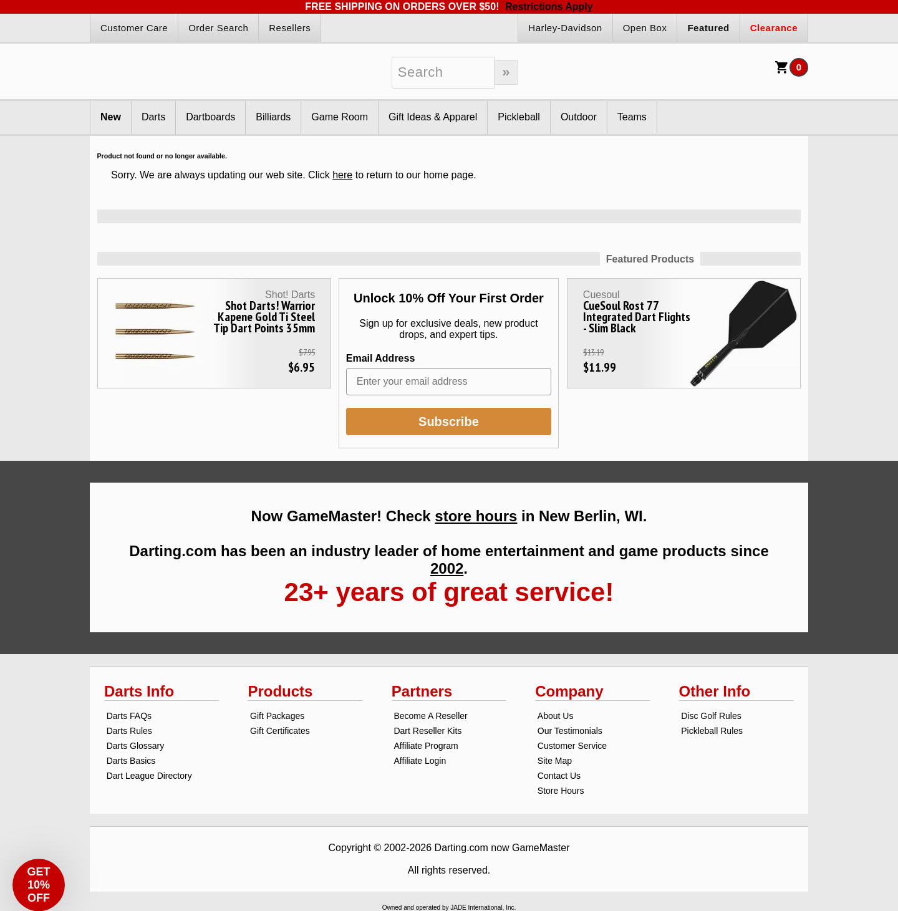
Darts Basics (131, 761)
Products (280, 691)
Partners (422, 691)
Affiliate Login (419, 761)
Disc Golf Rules (711, 716)
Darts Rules (129, 731)
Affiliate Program (425, 746)
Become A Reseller (430, 716)
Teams (632, 117)
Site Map (555, 761)
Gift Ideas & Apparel (433, 117)
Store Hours (561, 791)
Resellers (290, 27)
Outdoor (579, 117)
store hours (476, 516)
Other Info (715, 691)
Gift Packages (277, 716)
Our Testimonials (570, 731)
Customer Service (572, 746)
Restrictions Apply (549, 6)
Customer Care (134, 27)
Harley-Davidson (565, 27)
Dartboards (210, 117)
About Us (556, 716)
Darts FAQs (129, 716)
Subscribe (448, 421)
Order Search (218, 27)
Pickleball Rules (712, 731)
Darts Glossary (136, 746)
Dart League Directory (149, 776)
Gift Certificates (280, 731)
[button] (38, 872)
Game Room (339, 117)
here (342, 175)
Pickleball (519, 117)
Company (569, 691)
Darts (153, 117)
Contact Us (559, 776)
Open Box (645, 27)
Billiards (273, 117)
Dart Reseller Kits (427, 731)
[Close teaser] (63, 847)
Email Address (380, 358)
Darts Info (139, 691)
